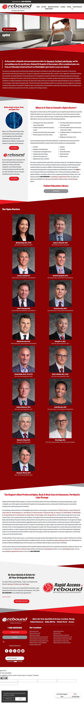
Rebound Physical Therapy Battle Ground (39, 641)
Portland (16, 584)
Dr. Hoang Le (57, 513)
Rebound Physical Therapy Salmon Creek (62, 637)
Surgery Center (49, 8)
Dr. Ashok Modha (66, 513)
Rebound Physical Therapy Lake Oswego (62, 639)
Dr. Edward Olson (29, 515)
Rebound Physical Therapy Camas (61, 641)
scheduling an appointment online (60, 177)
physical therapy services (62, 540)
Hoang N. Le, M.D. (60, 341)
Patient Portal (62, 622)
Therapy (69, 7)
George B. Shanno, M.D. (23, 473)
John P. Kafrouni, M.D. (23, 308)
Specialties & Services (53, 7)
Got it (20, 699)
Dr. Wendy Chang (62, 510)
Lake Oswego (73, 179)
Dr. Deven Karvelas (37, 513)
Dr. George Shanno (51, 515)
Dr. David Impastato (15, 513)
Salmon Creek (63, 179)
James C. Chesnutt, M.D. (60, 243)
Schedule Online (15, 632)
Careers (71, 622)
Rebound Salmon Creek (35, 633)
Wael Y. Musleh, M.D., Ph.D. (60, 374)
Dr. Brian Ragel (39, 515)
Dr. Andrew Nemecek (8, 515)
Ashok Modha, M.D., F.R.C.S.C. (23, 374)
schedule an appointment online (14, 551)
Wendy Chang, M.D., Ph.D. (23, 243)
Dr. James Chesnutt (73, 510)
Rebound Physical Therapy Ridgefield (38, 642)
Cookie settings (8, 699)
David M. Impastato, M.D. (60, 276)
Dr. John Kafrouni (26, 513)
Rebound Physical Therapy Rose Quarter (39, 639)
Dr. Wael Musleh (76, 513)
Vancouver (48, 179)
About (38, 7)
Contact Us (15, 637)
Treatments (56, 191)
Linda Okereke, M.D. (60, 407)
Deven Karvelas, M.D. (60, 308)
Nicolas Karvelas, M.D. (23, 341)
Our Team (43, 7)
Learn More (14, 148)
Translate (18, 661)
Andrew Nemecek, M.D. (23, 407)
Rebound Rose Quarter (58, 631)
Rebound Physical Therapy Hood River (62, 642)
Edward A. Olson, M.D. (23, 440)
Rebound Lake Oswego (35, 635)
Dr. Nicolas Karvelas (48, 513)
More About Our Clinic (22, 601)
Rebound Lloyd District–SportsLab (61, 635)
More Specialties (10, 29)
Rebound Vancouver (34, 631)
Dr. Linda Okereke (19, 515)
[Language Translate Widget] (14, 658)
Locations (63, 7)
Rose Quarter (55, 179)
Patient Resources (77, 7)
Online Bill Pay (50, 622)
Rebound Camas (57, 633)
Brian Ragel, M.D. (60, 440)
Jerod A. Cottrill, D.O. (23, 276)
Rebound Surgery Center (35, 644)
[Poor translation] (5, 678)
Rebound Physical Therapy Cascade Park (39, 637)
